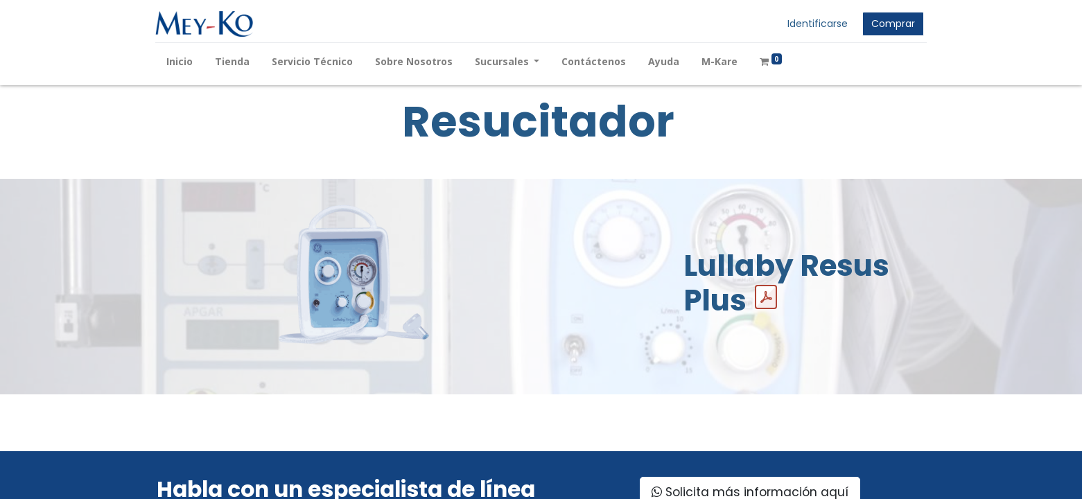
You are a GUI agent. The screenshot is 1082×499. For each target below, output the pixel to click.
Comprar (892, 23)
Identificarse (817, 23)
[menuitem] (181, 61)
